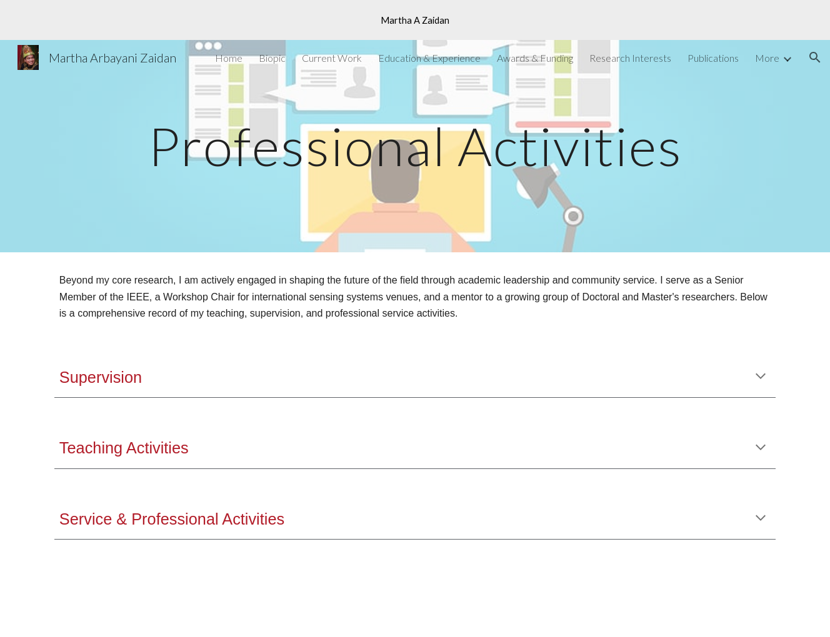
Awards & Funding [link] (535, 58)
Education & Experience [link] (429, 58)
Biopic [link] (272, 58)
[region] (415, 20)
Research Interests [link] (630, 58)
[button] (815, 57)
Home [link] (228, 58)
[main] (415, 145)
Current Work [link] (332, 58)
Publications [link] (713, 58)
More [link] (767, 58)
